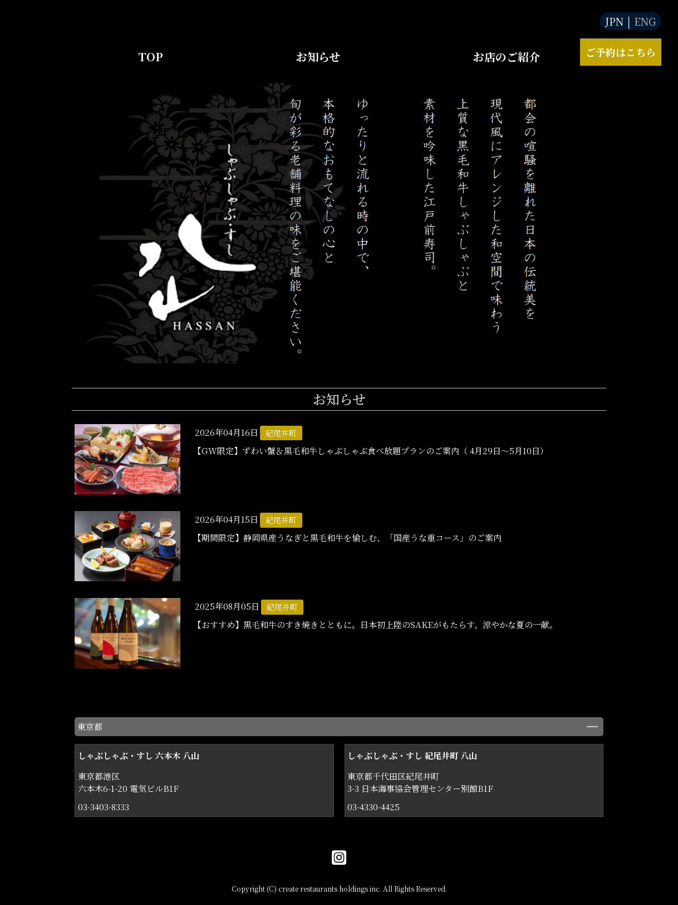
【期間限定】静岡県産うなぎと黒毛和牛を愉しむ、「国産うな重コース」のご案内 (347, 537)
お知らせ (318, 56)
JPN (614, 21)
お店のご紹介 (506, 56)
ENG (645, 21)
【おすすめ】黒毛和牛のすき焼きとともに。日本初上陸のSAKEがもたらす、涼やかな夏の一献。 (375, 624)
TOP (150, 56)
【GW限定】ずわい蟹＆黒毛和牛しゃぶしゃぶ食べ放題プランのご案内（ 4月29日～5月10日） (370, 450)
